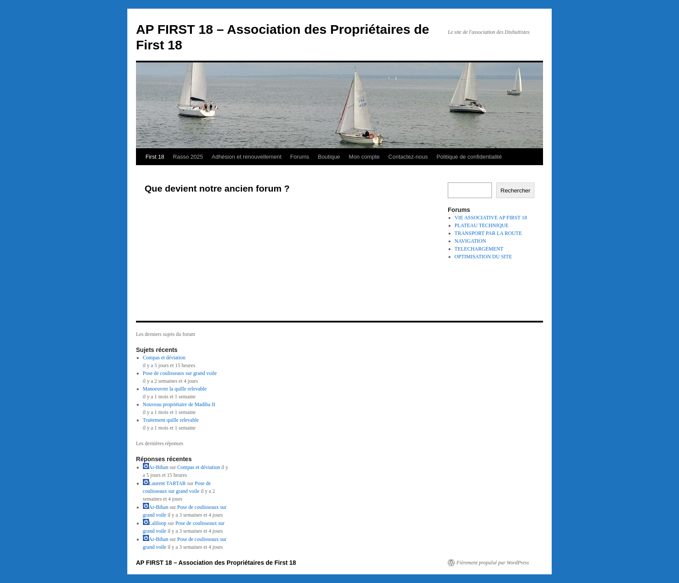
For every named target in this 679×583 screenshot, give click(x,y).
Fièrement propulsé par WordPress (492, 563)
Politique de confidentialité (469, 156)
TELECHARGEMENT (479, 249)
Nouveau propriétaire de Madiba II (179, 404)
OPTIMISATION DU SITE (483, 257)
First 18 (155, 156)
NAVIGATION (470, 241)
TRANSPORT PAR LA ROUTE (488, 233)
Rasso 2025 (188, 156)
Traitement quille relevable (171, 420)
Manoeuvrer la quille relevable (175, 389)
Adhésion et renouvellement (246, 156)
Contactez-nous (408, 156)
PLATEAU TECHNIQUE (482, 225)
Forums (299, 156)
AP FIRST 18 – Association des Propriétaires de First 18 (216, 562)
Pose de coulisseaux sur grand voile (180, 373)
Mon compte (364, 156)
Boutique (329, 156)
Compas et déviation (164, 358)
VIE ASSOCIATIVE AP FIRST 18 (491, 218)
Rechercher (515, 190)
